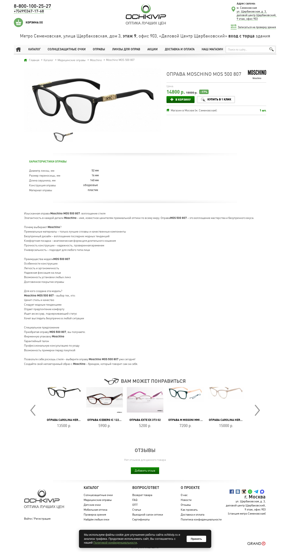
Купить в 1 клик (219, 99)
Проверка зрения (94, 514)
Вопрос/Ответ (145, 487)
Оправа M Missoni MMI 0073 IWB (190, 420)
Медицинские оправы (97, 500)
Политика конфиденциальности (201, 519)
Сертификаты (141, 519)
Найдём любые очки (96, 519)
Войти (28, 518)
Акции (152, 49)
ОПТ (135, 504)
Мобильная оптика (95, 509)
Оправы (99, 49)
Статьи (136, 509)
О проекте (190, 487)
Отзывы (186, 504)
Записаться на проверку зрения (257, 27)
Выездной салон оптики (147, 514)
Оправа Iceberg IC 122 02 (105, 420)
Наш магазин (212, 49)
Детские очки (92, 504)
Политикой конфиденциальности (115, 542)
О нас (184, 495)
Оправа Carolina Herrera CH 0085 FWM (237, 420)
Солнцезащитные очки (67, 49)
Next (257, 410)
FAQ (134, 500)
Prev (32, 410)
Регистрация (42, 518)
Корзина (34, 22)
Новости (186, 500)
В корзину (183, 99)
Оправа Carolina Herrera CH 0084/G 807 (76, 420)
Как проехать (189, 509)
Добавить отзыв (145, 470)
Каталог (34, 49)
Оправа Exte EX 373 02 (145, 420)
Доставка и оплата (180, 49)
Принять (196, 538)
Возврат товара (142, 495)
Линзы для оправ (126, 49)
